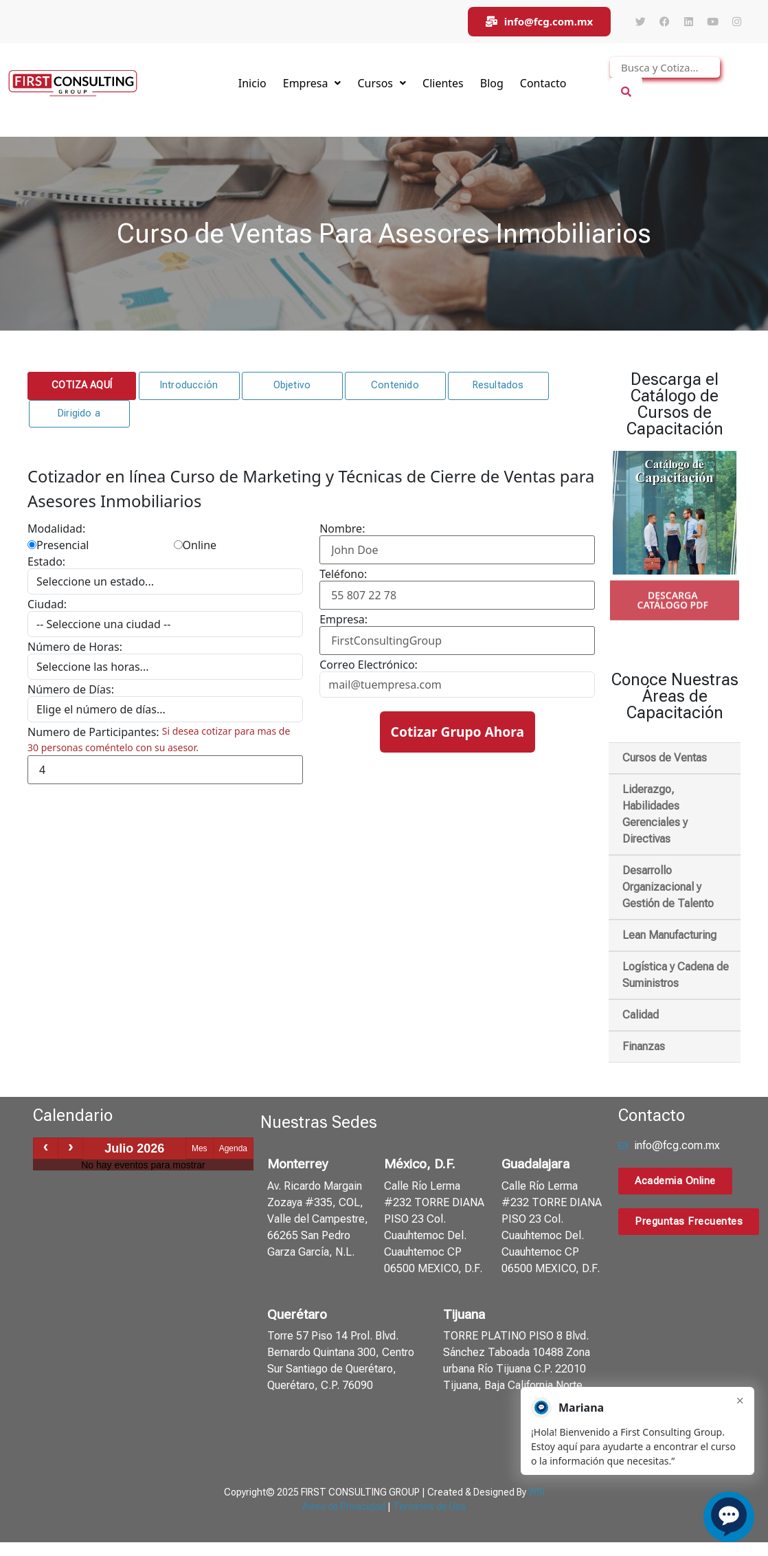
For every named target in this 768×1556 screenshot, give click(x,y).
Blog (492, 83)
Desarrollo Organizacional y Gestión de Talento (668, 887)
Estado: (46, 561)
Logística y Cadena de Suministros (675, 975)
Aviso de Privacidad (343, 1506)
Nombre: (342, 528)
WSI (536, 1492)
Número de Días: (70, 689)
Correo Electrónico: (368, 664)
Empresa (312, 83)
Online (195, 545)
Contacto (543, 83)
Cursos (381, 83)
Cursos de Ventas (664, 757)
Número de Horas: (74, 646)
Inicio (252, 83)
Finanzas (643, 1046)
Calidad (640, 1014)
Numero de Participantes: (93, 731)
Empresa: (343, 619)
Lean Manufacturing (669, 935)
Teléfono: (343, 573)
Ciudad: (47, 604)
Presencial (58, 545)
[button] (81, 385)
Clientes (443, 83)
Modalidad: (56, 528)
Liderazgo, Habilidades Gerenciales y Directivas (655, 814)
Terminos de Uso (429, 1506)
